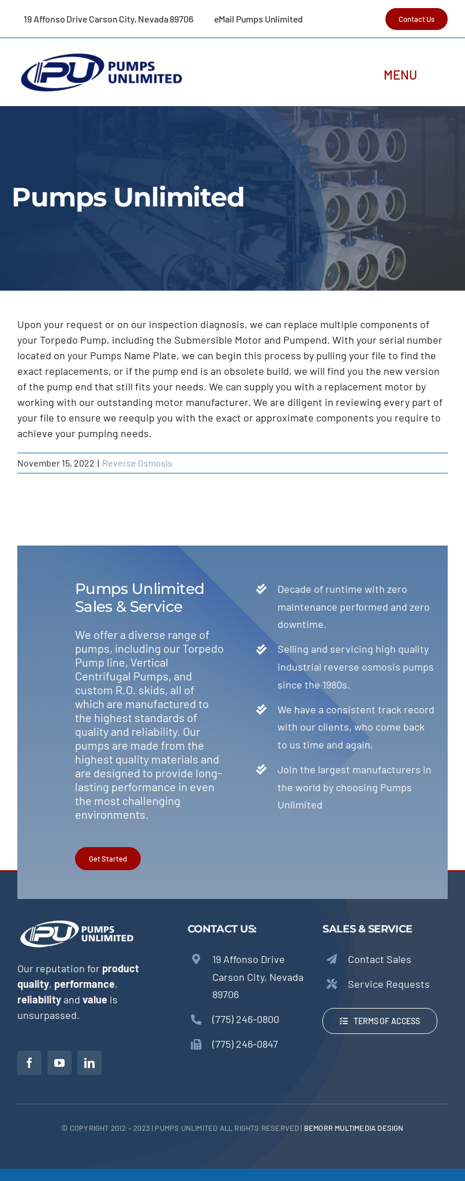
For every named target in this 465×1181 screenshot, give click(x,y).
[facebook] (29, 1063)
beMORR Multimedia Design (354, 1128)
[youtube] (59, 1063)
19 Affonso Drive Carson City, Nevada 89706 (257, 977)
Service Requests (389, 983)
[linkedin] (89, 1063)
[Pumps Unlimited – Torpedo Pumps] (101, 54)
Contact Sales (379, 959)
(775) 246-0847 (245, 1043)
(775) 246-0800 (245, 1019)
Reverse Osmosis (137, 462)
